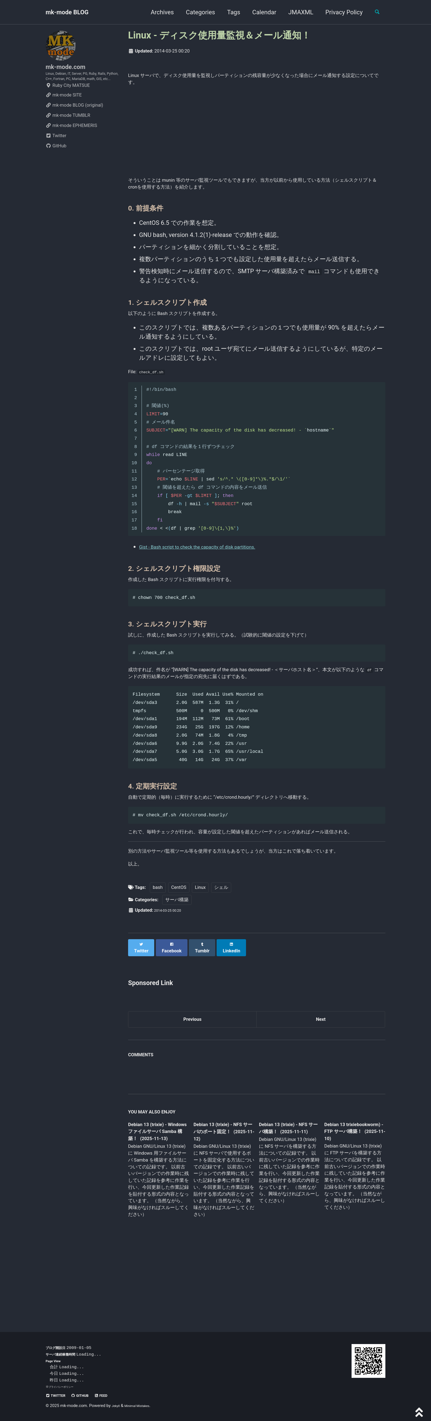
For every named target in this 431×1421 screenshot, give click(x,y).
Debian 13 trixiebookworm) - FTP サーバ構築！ (349, 1199)
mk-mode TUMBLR (68, 132)
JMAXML (296, 12)
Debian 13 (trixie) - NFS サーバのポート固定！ (222, 1200)
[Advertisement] (256, 136)
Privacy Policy (339, 12)
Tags (229, 12)
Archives (157, 12)
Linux (200, 956)
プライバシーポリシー (64, 1387)
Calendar (260, 12)
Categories (195, 12)
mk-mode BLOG (67, 12)
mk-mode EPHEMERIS (71, 142)
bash (158, 956)
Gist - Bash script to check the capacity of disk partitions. (215, 567)
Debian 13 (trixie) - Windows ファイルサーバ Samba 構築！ (157, 1200)
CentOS (178, 956)
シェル (221, 956)
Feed (114, 1395)
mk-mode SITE (64, 112)
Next (320, 1085)
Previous (193, 1085)
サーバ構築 (177, 969)
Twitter (56, 153)
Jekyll (117, 1405)
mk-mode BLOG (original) (74, 122)
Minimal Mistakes (143, 1405)
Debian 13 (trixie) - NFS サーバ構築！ (284, 1196)
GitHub (56, 163)
